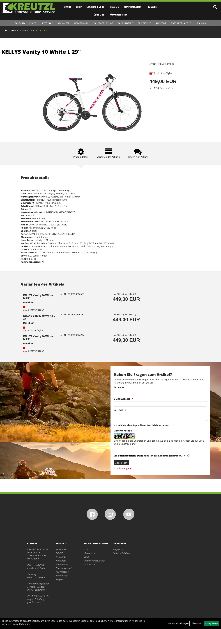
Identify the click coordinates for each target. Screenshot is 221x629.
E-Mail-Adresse (122, 398)
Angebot (161, 23)
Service (114, 6)
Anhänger (64, 23)
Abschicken (121, 462)
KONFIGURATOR (133, 6)
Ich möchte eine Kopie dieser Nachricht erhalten (141, 425)
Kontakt (152, 6)
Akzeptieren (211, 623)
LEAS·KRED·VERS (96, 6)
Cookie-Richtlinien (21, 623)
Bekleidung (144, 23)
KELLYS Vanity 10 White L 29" (41, 51)
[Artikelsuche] (215, 7)
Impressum (90, 564)
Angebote (118, 549)
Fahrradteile (125, 23)
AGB (86, 556)
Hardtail (44, 30)
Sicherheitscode (123, 430)
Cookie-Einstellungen (178, 623)
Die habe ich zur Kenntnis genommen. (148, 455)
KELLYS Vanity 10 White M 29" (38, 297)
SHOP (79, 6)
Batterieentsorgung (94, 560)
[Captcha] (160, 449)
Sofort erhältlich (181, 23)
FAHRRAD (20, 23)
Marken (201, 23)
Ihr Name (119, 387)
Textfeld (118, 410)
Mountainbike (29, 30)
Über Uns (100, 14)
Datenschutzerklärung (130, 455)
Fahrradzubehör (103, 23)
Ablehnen (197, 623)
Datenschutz (90, 553)
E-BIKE (32, 23)
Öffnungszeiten (118, 14)
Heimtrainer (81, 23)
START (67, 6)
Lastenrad (47, 23)
